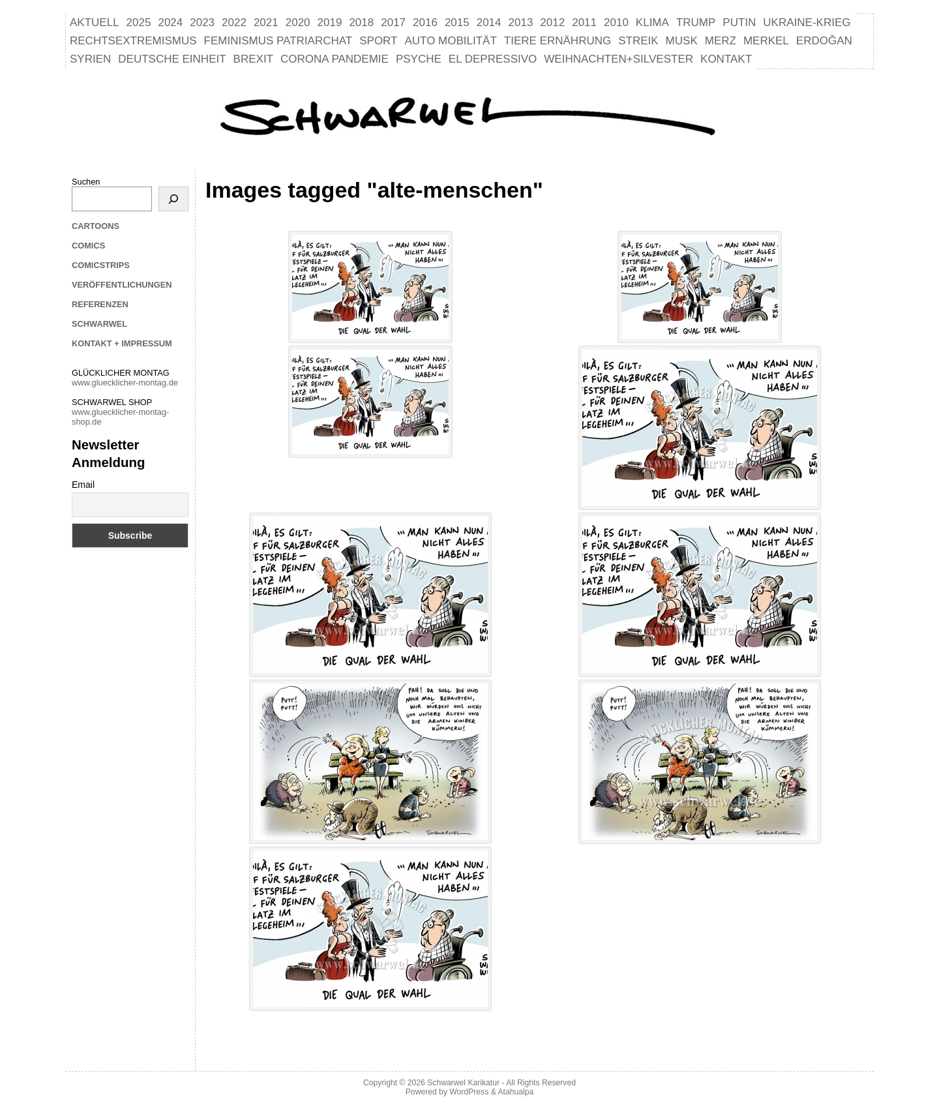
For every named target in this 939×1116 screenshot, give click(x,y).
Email (83, 484)
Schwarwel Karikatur (463, 1082)
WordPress (468, 1091)
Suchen (86, 182)
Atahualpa (515, 1091)
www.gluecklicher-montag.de (125, 382)
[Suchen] (173, 199)
